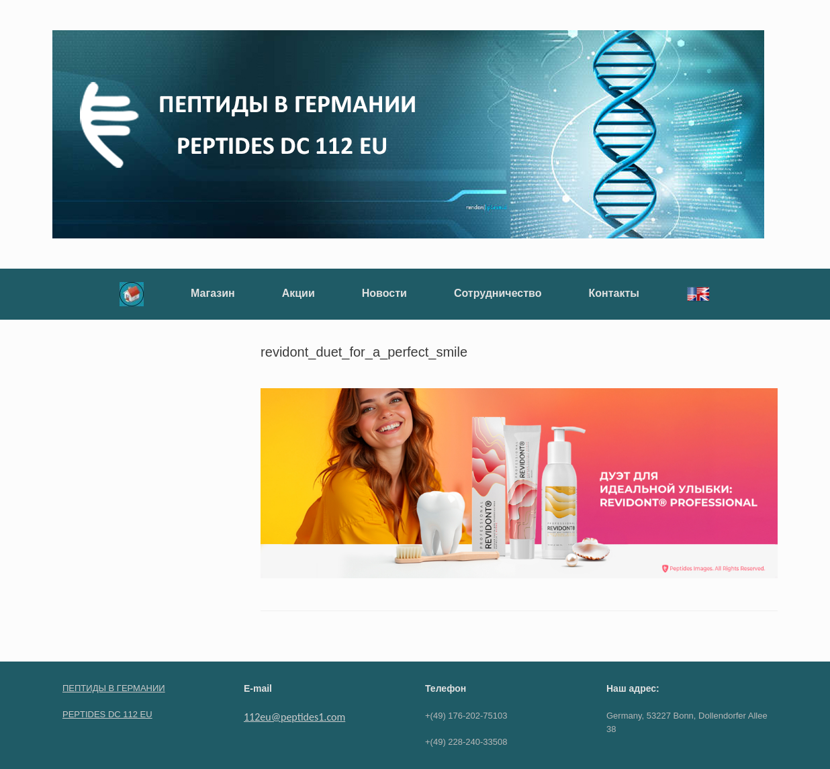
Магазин (213, 293)
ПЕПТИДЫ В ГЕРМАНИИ (113, 688)
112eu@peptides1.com (294, 717)
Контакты (613, 293)
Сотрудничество (498, 293)
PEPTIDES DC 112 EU (107, 714)
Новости (384, 293)
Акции (298, 293)
